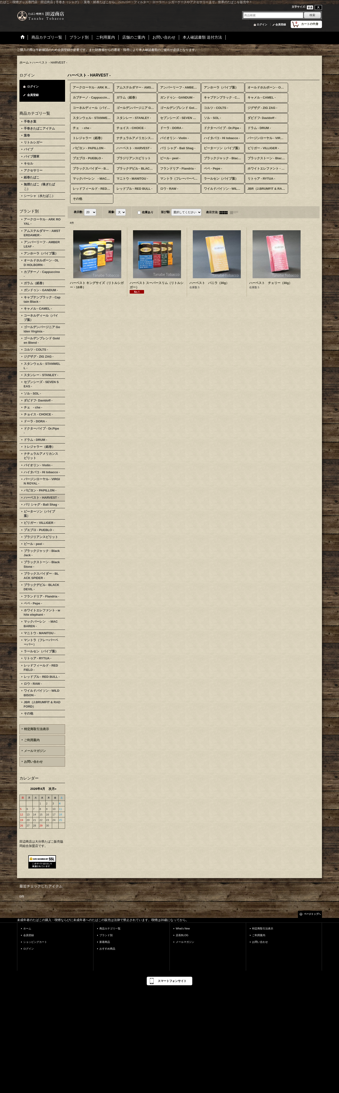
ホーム (27, 928)
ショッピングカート (35, 941)
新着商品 (104, 941)
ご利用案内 (32, 740)
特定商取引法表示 (36, 729)
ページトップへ (312, 914)
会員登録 (280, 24)
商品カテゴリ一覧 (110, 928)
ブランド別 (106, 935)
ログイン (262, 24)
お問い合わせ (33, 761)
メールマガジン (35, 751)
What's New (183, 928)
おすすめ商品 (107, 948)
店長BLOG (182, 935)
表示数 (78, 212)
